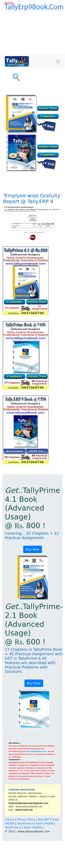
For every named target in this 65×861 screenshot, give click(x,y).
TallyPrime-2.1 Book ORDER (23, 827)
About (10, 819)
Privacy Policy (26, 819)
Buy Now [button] (32, 549)
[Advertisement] (33, 37)
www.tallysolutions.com (36, 751)
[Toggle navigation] (58, 61)
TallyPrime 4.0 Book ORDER (35, 823)
